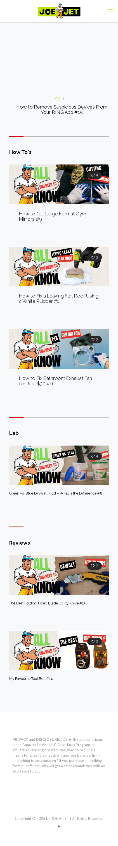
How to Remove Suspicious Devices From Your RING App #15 (61, 109)
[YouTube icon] (59, 826)
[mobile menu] (110, 11)
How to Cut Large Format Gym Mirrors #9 (52, 216)
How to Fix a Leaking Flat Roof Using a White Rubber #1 (58, 298)
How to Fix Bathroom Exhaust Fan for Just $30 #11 (55, 380)
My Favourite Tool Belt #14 (31, 679)
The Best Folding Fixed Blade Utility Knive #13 (47, 603)
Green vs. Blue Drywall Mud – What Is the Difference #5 (55, 493)
